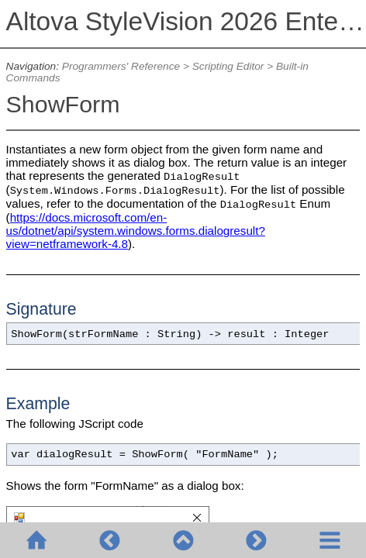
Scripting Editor (228, 66)
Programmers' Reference (121, 66)
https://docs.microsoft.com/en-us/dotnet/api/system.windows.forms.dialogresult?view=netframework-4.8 (135, 230)
